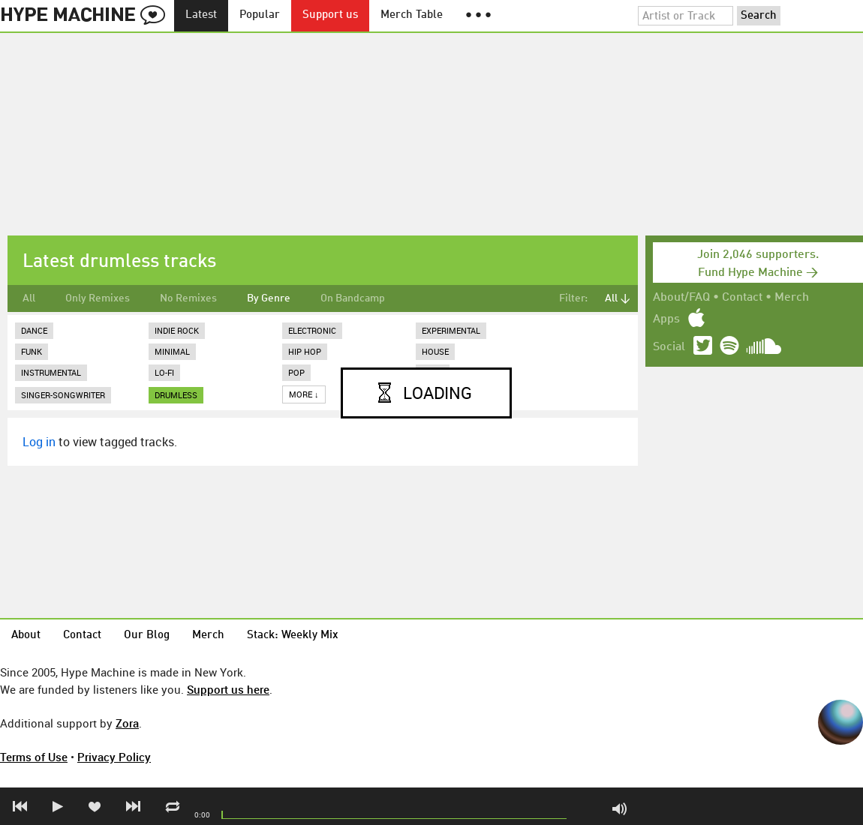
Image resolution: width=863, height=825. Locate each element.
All (29, 298)
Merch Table (411, 15)
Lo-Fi (164, 372)
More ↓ (304, 394)
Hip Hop (304, 351)
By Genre (268, 298)
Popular (259, 15)
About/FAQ (681, 298)
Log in (39, 442)
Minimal (172, 351)
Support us (330, 15)
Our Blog (147, 635)
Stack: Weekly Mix (292, 635)
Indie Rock (177, 330)
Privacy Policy (114, 756)
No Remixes (188, 298)
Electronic (312, 330)
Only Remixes (97, 298)
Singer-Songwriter (63, 394)
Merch (791, 298)
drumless (176, 394)
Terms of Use (34, 756)
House (435, 351)
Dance (34, 330)
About (26, 635)
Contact (742, 298)
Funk (31, 351)
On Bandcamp (352, 298)
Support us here (228, 689)
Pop (296, 372)
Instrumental (51, 372)
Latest (201, 15)
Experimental (451, 330)
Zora (127, 723)
